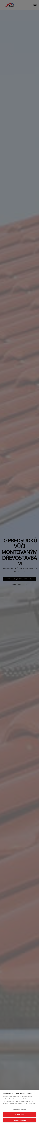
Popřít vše (19, 1114)
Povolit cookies (19, 1120)
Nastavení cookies (19, 1109)
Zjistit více (32, 1103)
